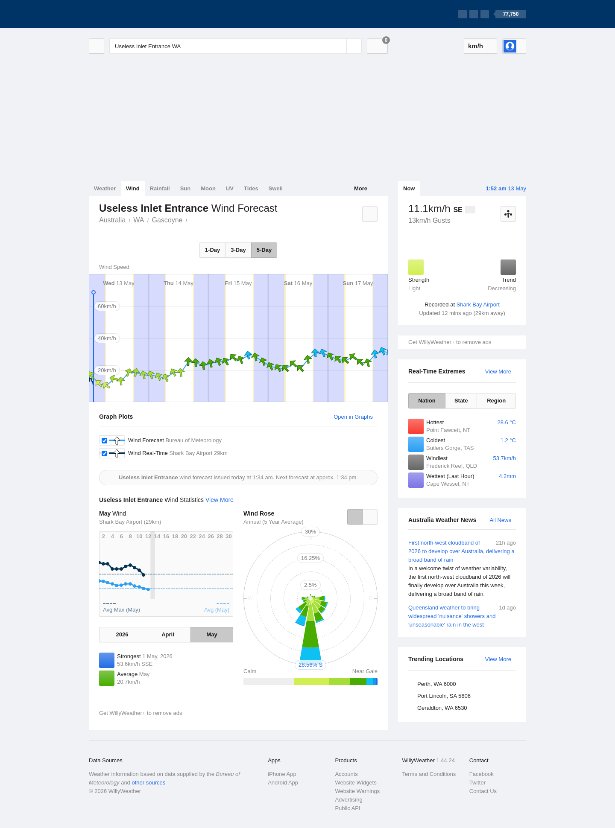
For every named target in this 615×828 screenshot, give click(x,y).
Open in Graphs (353, 417)
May (211, 634)
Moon (208, 188)
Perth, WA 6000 (436, 684)
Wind (133, 188)
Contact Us (483, 791)
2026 (122, 634)
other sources (148, 782)
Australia (112, 220)
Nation (426, 400)
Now (409, 188)
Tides (251, 188)
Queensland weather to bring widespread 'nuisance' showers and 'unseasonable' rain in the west (462, 616)
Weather (105, 188)
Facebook (481, 774)
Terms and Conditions (429, 774)
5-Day (264, 250)
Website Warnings (357, 791)
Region (496, 400)
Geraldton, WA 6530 (442, 708)
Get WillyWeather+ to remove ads (449, 342)
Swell (276, 188)
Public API (347, 808)
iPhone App (282, 774)
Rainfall (160, 188)
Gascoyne (167, 220)
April (167, 634)
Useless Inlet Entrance (191, 219)
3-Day (238, 250)
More (360, 188)
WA (138, 220)
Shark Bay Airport (478, 304)
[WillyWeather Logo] (129, 14)
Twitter (477, 782)
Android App (283, 782)
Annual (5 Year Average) (273, 522)
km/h (475, 46)
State (461, 400)
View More (498, 371)
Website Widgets (355, 782)
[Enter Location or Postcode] (235, 46)
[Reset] (339, 46)
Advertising (348, 799)
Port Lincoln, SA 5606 (444, 696)
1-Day (212, 250)
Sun (185, 188)
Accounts (346, 774)
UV (230, 188)
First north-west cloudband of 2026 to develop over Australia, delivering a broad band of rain (462, 568)
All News (500, 520)
